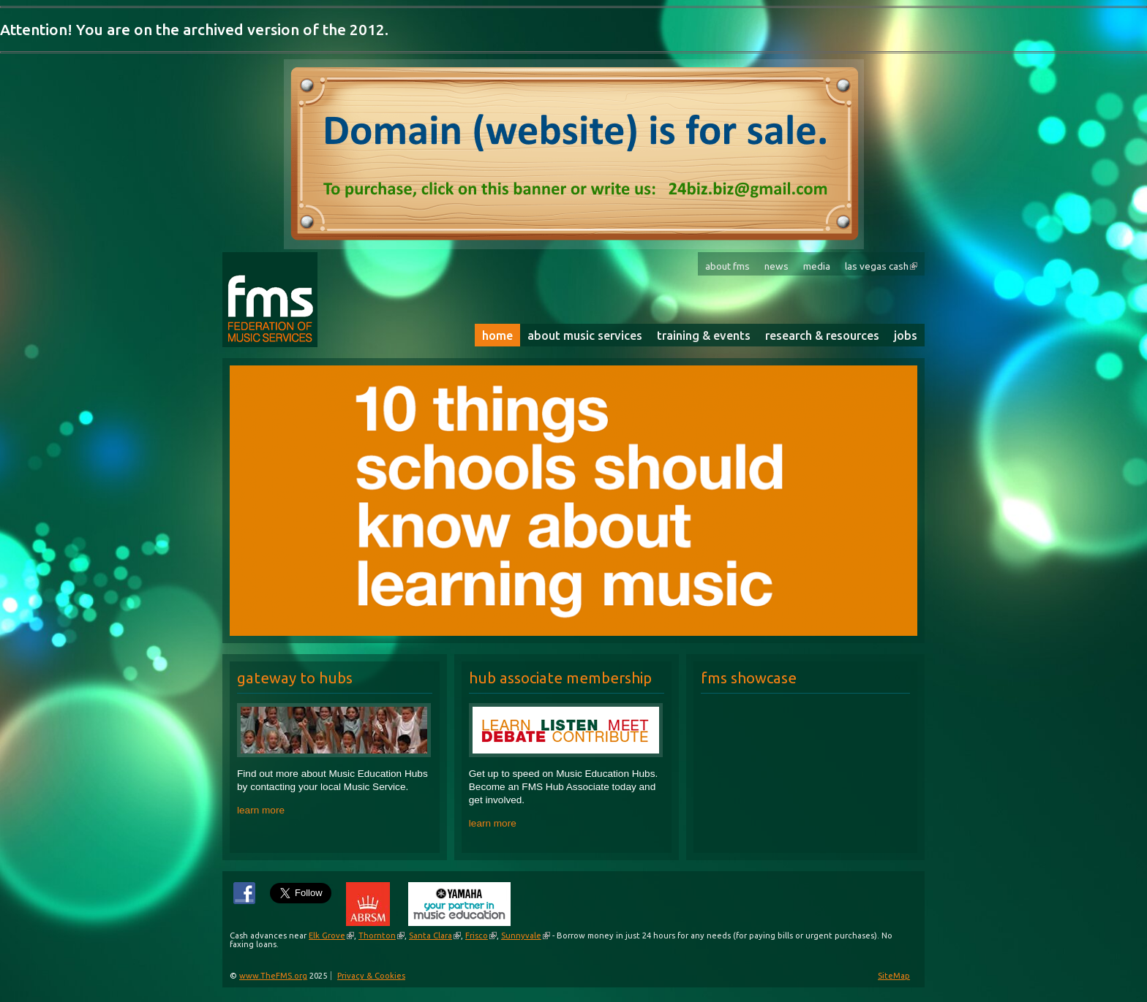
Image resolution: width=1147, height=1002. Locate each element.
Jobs (905, 335)
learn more (261, 810)
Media (816, 266)
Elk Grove (327, 935)
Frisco (476, 935)
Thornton (377, 935)
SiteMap (894, 975)
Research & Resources (822, 335)
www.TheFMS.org (273, 975)
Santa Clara (430, 935)
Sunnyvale (521, 935)
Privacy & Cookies (371, 975)
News (776, 266)
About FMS (727, 266)
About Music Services (584, 335)
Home (497, 335)
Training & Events (704, 335)
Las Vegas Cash (877, 266)
